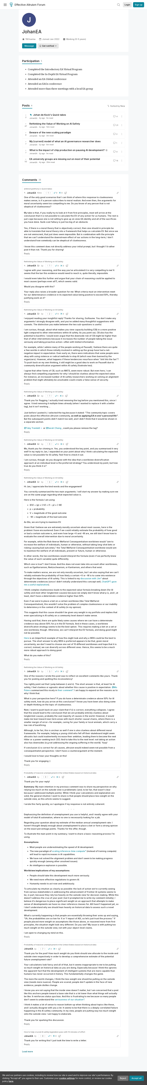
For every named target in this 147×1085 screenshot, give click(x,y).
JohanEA (33, 118)
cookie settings (67, 1078)
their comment (65, 690)
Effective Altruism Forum (27, 5)
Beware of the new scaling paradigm (50, 132)
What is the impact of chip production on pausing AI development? (67, 150)
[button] (55, 192)
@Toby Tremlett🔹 (33, 428)
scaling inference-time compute (68, 851)
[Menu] (5, 4)
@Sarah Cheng (53, 428)
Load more (27, 1051)
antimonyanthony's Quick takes (38, 189)
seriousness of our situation (69, 999)
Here (26, 638)
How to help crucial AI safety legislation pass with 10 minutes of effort (54, 1032)
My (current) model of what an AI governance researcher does (65, 141)
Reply (27, 253)
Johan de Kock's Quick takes (49, 114)
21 (115, 125)
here (11, 1081)
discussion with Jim (90, 578)
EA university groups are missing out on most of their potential (64, 159)
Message (29, 46)
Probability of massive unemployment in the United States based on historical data (60, 773)
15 (115, 160)
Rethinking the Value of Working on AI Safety (54, 123)
